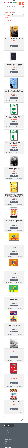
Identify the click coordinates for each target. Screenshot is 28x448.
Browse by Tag (10, 12)
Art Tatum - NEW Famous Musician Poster (14, 38)
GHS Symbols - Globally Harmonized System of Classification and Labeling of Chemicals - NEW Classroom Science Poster (14, 195)
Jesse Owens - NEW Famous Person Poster (14, 349)
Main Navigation (5, 7)
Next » (7, 24)
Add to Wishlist (9, 48)
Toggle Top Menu (14, 0)
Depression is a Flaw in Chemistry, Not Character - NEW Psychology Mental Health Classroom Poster (14, 91)
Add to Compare (19, 48)
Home (5, 12)
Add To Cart (14, 46)
